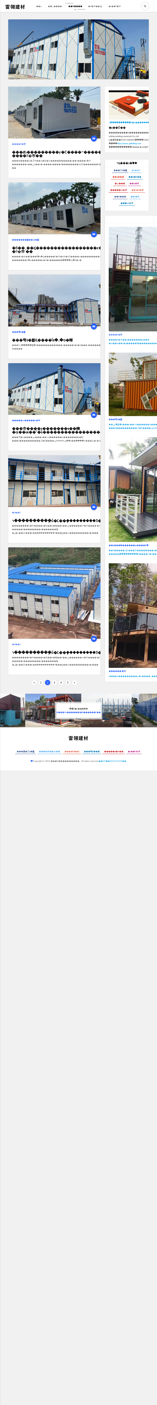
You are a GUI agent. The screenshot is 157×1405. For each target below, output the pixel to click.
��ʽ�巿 (135, 196)
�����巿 (19, 144)
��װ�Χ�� (134, 177)
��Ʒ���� (75, 8)
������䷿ (72, 751)
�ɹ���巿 (115, 6)
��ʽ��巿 (137, 190)
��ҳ (39, 6)
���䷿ (16, 512)
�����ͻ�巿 (118, 190)
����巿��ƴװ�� (49, 751)
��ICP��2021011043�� (112, 761)
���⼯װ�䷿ (120, 170)
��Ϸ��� (120, 196)
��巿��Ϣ (95, 6)
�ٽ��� (120, 183)
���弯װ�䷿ (18, 332)
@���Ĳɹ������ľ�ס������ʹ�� (78, 710)
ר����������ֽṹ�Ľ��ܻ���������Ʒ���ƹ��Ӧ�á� (70, 520)
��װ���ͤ (118, 177)
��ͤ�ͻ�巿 (127, 203)
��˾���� (55, 6)
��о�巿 (134, 183)
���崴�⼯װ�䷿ (25, 751)
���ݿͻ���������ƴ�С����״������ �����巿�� (58, 153)
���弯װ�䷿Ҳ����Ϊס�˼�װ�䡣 (42, 340)
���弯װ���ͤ (92, 751)
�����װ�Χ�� (113, 751)
